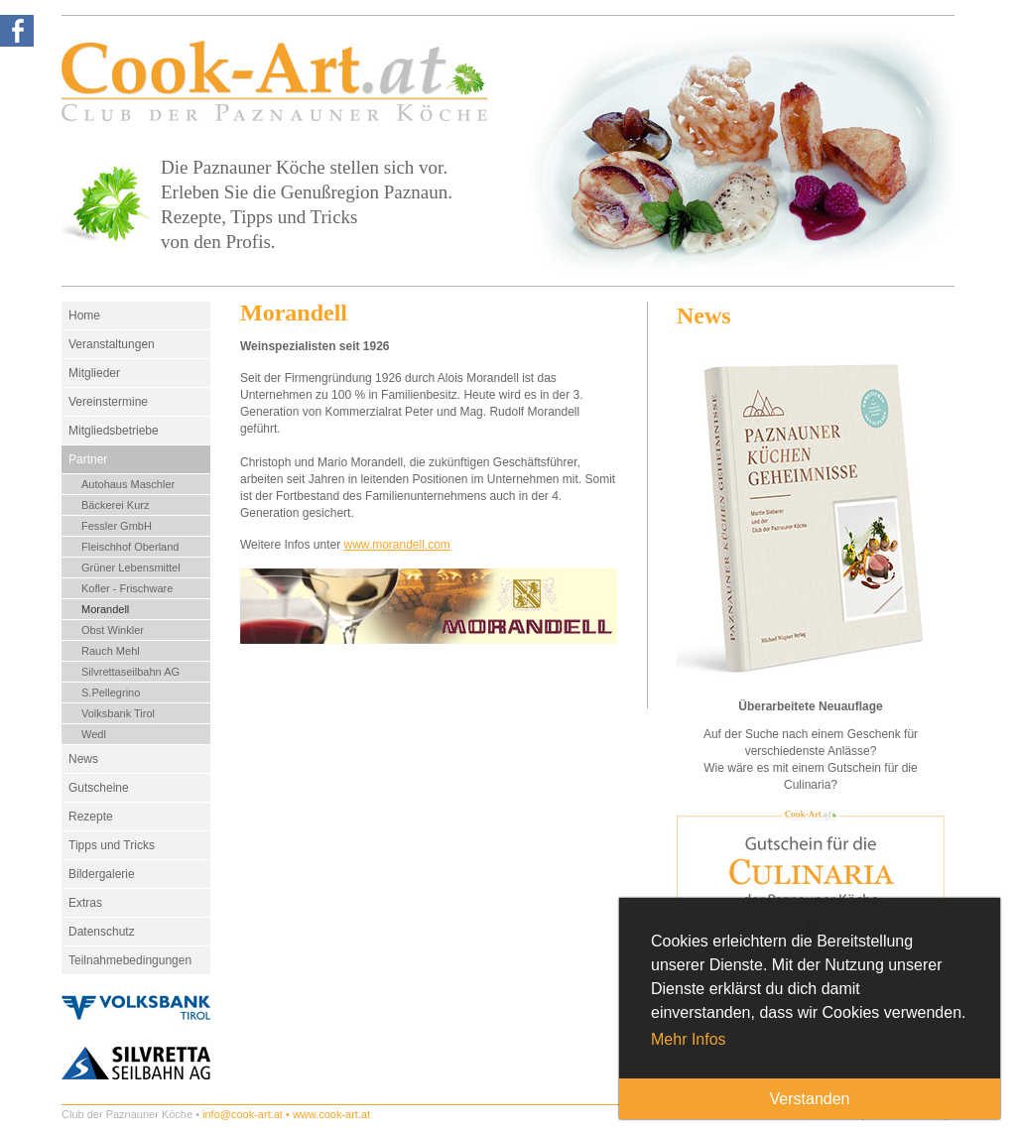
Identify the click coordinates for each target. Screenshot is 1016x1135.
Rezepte (90, 816)
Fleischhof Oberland (130, 547)
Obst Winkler (112, 630)
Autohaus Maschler (128, 484)
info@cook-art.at (242, 1114)
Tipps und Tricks (111, 845)
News (83, 759)
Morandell (105, 609)
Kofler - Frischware (127, 588)
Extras (85, 903)
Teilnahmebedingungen (129, 960)
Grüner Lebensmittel (131, 567)
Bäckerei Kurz (115, 505)
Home (84, 315)
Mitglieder (94, 373)
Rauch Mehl (110, 651)
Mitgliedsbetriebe (113, 431)
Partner (87, 459)
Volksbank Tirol (118, 713)
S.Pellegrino (110, 692)
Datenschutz (101, 932)
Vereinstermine (108, 402)
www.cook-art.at (331, 1114)
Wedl (93, 734)
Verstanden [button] (810, 1098)
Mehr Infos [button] (688, 1039)
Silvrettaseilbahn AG (130, 672)
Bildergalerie (101, 874)
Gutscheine (98, 788)
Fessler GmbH (116, 526)
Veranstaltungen (111, 344)
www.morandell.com (397, 545)
